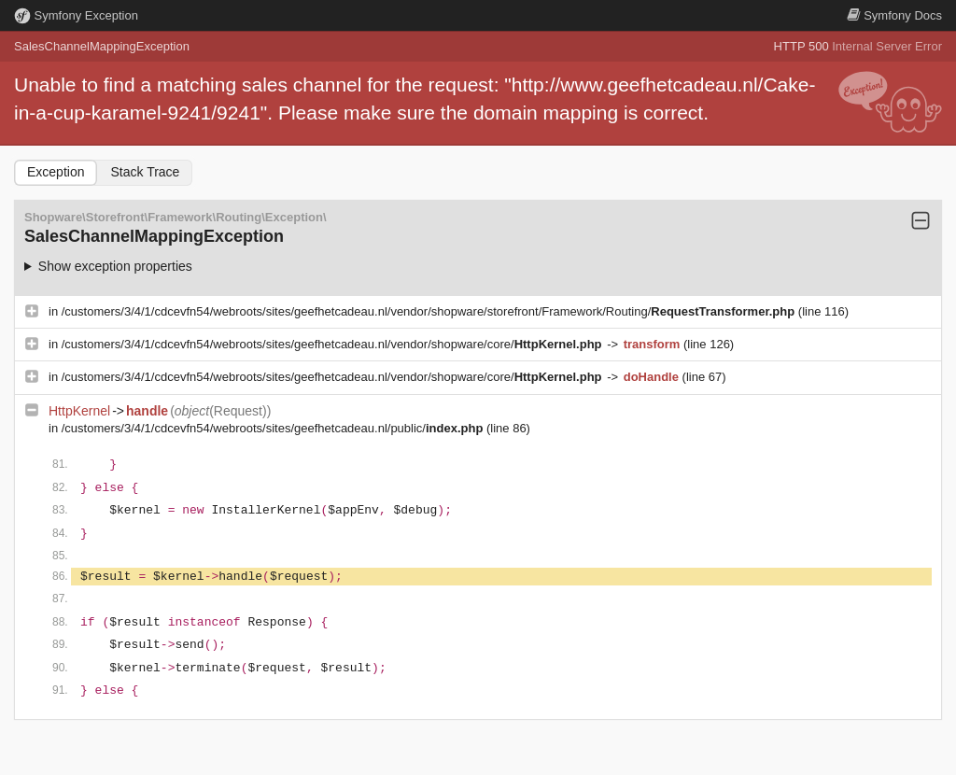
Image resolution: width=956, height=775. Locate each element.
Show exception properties (115, 266)
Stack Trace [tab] (144, 171)
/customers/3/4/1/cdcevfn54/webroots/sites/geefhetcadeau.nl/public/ (274, 428)
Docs (894, 15)
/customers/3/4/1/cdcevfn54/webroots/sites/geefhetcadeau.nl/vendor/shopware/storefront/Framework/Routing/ (430, 311)
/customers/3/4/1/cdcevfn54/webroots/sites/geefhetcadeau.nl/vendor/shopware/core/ (333, 344)
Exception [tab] (55, 171)
